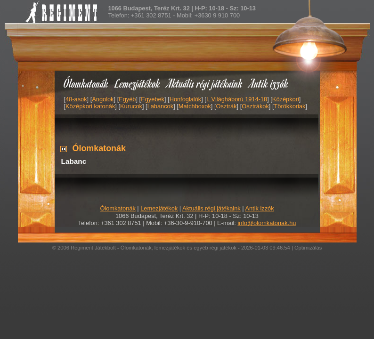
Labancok (160, 106)
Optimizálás (308, 247)
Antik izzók (269, 83)
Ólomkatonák (86, 83)
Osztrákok (255, 106)
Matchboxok (195, 106)
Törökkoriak (290, 106)
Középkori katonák (90, 106)
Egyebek (152, 99)
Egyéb (127, 99)
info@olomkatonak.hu (266, 222)
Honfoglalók (186, 99)
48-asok (76, 99)
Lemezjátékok (137, 83)
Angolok (103, 99)
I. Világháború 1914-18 (236, 99)
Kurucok (131, 106)
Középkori (285, 99)
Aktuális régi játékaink (205, 83)
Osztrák (226, 106)
